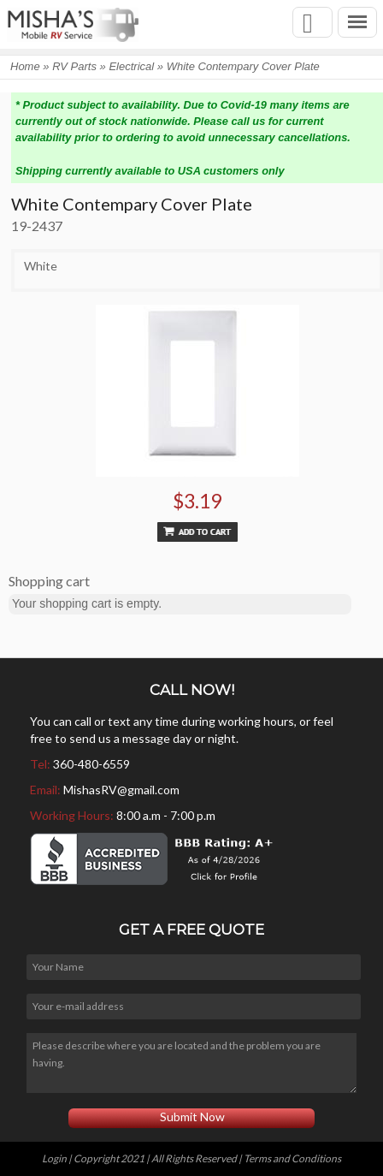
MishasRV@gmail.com (121, 789)
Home (25, 66)
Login (54, 1158)
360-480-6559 (91, 764)
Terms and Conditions (292, 1158)
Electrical (131, 66)
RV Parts (74, 66)
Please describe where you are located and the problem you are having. (191, 1063)
